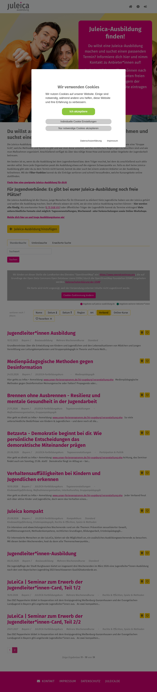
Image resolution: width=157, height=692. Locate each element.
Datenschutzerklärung (91, 141)
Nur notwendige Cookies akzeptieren (78, 128)
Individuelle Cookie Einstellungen (79, 121)
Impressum (112, 141)
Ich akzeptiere (78, 111)
